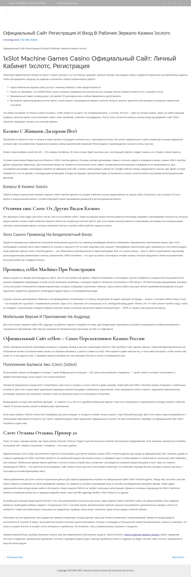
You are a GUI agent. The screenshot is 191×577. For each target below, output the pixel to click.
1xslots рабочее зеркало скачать (142, 534)
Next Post (179, 557)
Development (128, 10)
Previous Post (13, 557)
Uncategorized (11, 39)
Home (48, 10)
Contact (96, 17)
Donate (98, 10)
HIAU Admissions (81, 10)
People (143, 10)
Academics (111, 10)
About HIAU (62, 10)
